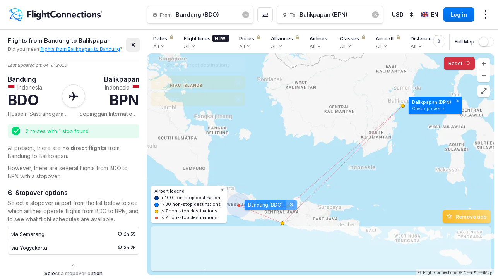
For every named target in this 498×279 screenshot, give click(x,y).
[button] (483, 64)
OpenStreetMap (477, 272)
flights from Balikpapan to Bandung (80, 49)
